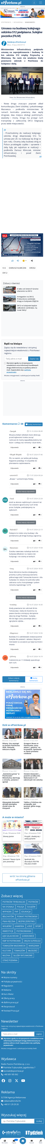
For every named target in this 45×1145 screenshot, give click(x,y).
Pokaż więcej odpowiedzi (26, 491)
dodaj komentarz (34, 424)
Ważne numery (10, 977)
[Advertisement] (23, 399)
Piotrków (33, 902)
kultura (7, 950)
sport (38, 926)
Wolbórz (7, 926)
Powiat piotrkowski (27, 916)
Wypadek (7, 911)
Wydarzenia (18, 22)
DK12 (5, 273)
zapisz (39, 1034)
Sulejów (31, 906)
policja (20, 906)
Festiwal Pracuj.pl (11, 1010)
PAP (16, 911)
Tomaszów (19, 950)
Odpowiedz (14, 447)
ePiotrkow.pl (6, 22)
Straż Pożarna (10, 960)
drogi (32, 268)
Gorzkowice (28, 936)
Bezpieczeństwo (26, 921)
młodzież (32, 950)
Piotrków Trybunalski (14, 902)
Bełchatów (8, 916)
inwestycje (8, 931)
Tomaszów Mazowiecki (14, 945)
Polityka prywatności (12, 981)
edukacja (26, 911)
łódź (29, 926)
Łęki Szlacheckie (11, 936)
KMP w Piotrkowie (12, 941)
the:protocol (9, 1006)
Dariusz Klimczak (17, 268)
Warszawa (34, 945)
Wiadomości (30, 22)
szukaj (39, 1121)
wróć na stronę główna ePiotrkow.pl (22, 878)
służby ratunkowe (23, 955)
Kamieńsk (19, 926)
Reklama (7, 990)
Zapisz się (34, 358)
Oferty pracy (9, 998)
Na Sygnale (8, 906)
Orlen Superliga (32, 941)
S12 (4, 268)
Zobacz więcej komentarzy (13, 679)
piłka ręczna (9, 921)
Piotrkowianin (23, 931)
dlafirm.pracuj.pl (10, 1002)
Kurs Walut (8, 994)
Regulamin (8, 985)
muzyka (6, 955)
